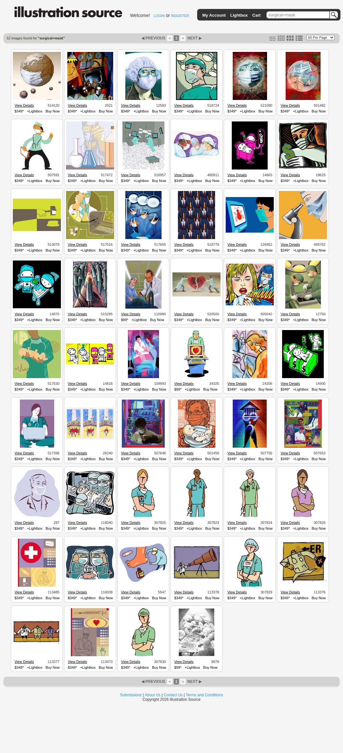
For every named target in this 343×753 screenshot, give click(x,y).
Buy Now (53, 111)
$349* (19, 111)
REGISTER (180, 16)
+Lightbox (34, 111)
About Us (153, 695)
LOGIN (159, 16)
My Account (214, 15)
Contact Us (173, 695)
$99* (124, 320)
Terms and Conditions (204, 695)
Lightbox (239, 15)
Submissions (131, 695)
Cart (256, 15)
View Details (24, 105)
